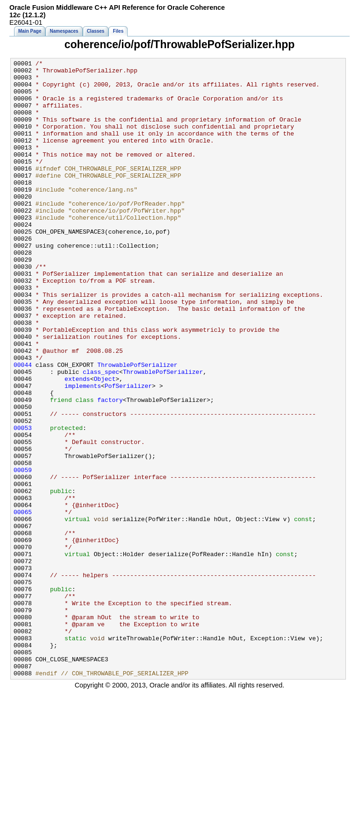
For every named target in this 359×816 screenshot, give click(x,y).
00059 (23, 552)
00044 (23, 426)
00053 (23, 502)
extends (77, 443)
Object (104, 443)
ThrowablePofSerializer (137, 426)
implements (83, 451)
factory (110, 468)
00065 (23, 603)
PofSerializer (128, 451)
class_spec (101, 434)
